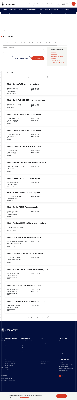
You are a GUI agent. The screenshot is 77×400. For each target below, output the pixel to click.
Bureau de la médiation (6, 378)
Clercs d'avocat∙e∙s (55, 60)
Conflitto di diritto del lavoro (46, 345)
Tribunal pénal (4, 345)
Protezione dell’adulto (45, 357)
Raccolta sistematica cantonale (66, 347)
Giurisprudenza (62, 341)
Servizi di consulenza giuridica (66, 368)
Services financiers (63, 370)
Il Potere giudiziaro (31, 10)
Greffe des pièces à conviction (8, 363)
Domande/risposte (63, 366)
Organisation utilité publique (57, 62)
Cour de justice (4, 359)
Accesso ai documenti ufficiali (66, 364)
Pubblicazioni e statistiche (27, 357)
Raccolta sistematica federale (66, 349)
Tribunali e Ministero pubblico (9, 10)
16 (48, 77)
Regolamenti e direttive (26, 351)
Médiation (21, 10)
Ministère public (5, 341)
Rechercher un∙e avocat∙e (9, 47)
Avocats (8, 31)
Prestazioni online (63, 351)
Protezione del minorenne (46, 359)
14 (42, 77)
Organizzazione (24, 343)
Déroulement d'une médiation (8, 380)
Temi (40, 10)
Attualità (23, 353)
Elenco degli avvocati (64, 345)
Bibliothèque (23, 355)
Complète (53, 52)
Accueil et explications (21, 58)
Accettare (62, 396)
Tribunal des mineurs (6, 353)
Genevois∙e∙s (54, 54)
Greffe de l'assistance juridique (8, 361)
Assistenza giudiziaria (45, 343)
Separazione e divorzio (45, 361)
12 (37, 77)
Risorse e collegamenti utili (51, 10)
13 (40, 77)
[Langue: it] (74, 11)
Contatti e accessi (65, 10)
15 (45, 77)
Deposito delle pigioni (45, 347)
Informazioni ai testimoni (45, 353)
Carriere (22, 349)
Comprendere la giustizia (26, 341)
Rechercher (38, 58)
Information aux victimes (45, 355)
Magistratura (24, 347)
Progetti (22, 345)
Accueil (3, 31)
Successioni (42, 363)
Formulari (61, 362)
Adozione (42, 341)
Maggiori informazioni (24, 397)
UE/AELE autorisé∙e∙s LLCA (57, 56)
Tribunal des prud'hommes (7, 351)
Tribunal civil (4, 343)
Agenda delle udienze (64, 343)
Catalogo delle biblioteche (65, 353)
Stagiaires (53, 58)
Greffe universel (5, 369)
